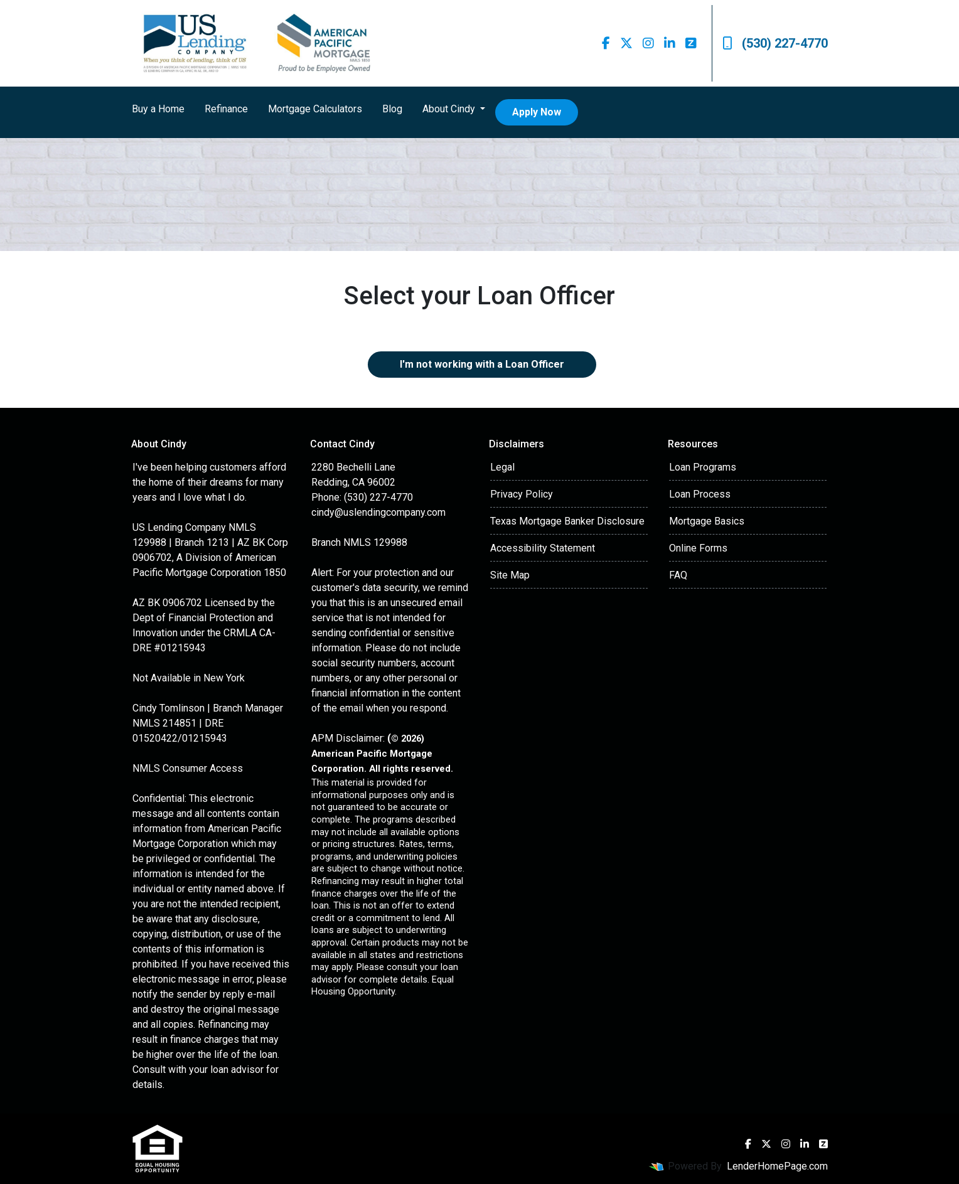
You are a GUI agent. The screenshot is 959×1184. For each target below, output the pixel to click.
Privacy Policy (521, 494)
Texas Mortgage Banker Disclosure (567, 521)
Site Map (510, 575)
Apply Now (536, 112)
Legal (502, 467)
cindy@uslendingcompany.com (378, 512)
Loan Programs (702, 467)
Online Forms (698, 548)
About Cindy (450, 109)
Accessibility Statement (542, 548)
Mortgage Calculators (315, 109)
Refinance (226, 109)
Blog (392, 109)
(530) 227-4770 (775, 43)
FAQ (678, 575)
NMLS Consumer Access (187, 768)
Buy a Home (158, 109)
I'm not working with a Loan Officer (482, 364)
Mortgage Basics (706, 521)
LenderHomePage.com (777, 1166)
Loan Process (700, 494)
